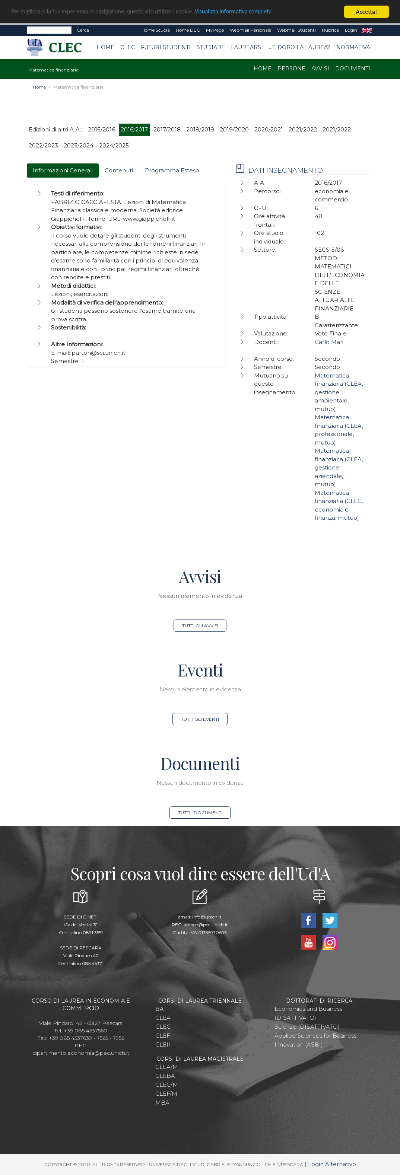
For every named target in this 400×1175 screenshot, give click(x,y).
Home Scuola (156, 30)
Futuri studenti (166, 47)
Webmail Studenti (296, 30)
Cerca (83, 30)
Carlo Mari (329, 342)
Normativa (353, 47)
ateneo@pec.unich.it (206, 924)
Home (105, 47)
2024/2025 (114, 145)
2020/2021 (268, 129)
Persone (291, 68)
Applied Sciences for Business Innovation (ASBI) (315, 1040)
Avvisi (320, 68)
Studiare (211, 47)
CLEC (127, 47)
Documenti (352, 68)
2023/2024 (78, 145)
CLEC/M (166, 1084)
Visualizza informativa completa (245, 12)
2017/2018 (167, 129)
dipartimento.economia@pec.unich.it (80, 1053)
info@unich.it (207, 917)
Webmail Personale (250, 30)
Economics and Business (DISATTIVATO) (308, 1013)
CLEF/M (166, 1093)
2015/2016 (101, 129)
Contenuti (119, 170)
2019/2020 (234, 129)
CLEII (162, 1044)
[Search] (49, 30)
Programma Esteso (172, 170)
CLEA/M (166, 1066)
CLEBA (165, 1075)
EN (366, 30)
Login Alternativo (332, 1164)
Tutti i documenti (200, 812)
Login (351, 30)
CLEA (163, 1017)
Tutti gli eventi (200, 719)
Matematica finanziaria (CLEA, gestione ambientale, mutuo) (339, 392)
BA (159, 1008)
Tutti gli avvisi (200, 625)
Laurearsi (247, 47)
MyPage (215, 30)
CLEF (162, 1035)
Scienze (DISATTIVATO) (307, 1026)
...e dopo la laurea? (299, 47)
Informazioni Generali (63, 170)
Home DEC (188, 30)
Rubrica (330, 30)
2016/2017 (134, 129)
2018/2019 (200, 129)
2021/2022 (303, 129)
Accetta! (366, 12)
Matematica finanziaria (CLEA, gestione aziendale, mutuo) (339, 467)
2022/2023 (43, 145)
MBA (162, 1102)
